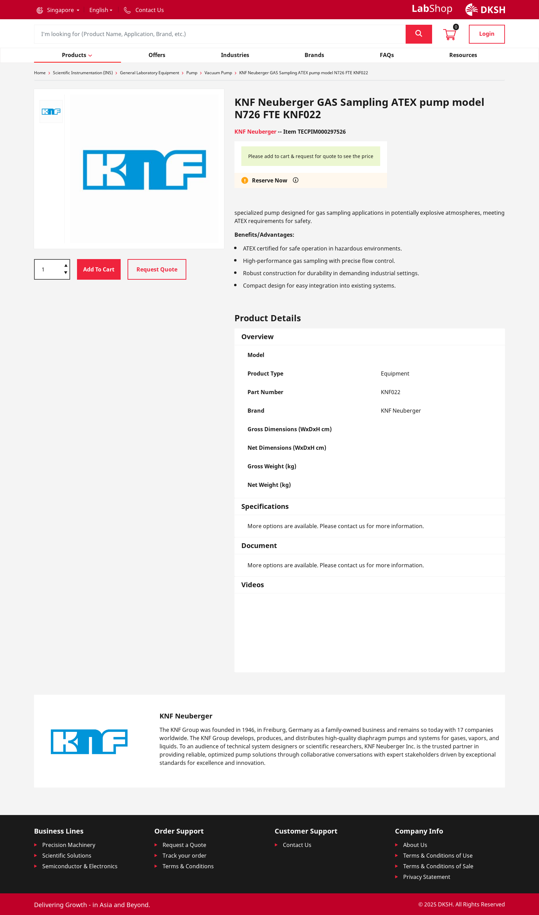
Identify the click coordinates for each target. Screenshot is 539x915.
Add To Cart (98, 269)
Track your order (185, 855)
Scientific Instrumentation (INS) (83, 73)
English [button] (98, 10)
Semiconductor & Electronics (80, 866)
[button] (57, 10)
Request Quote (156, 269)
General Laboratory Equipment (149, 73)
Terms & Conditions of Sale (438, 866)
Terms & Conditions (188, 866)
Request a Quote (184, 845)
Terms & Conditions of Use (438, 855)
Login (487, 33)
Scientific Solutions (66, 855)
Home (40, 73)
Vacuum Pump (218, 73)
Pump (191, 73)
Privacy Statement (426, 877)
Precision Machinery (68, 845)
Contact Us (297, 845)
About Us (415, 845)
